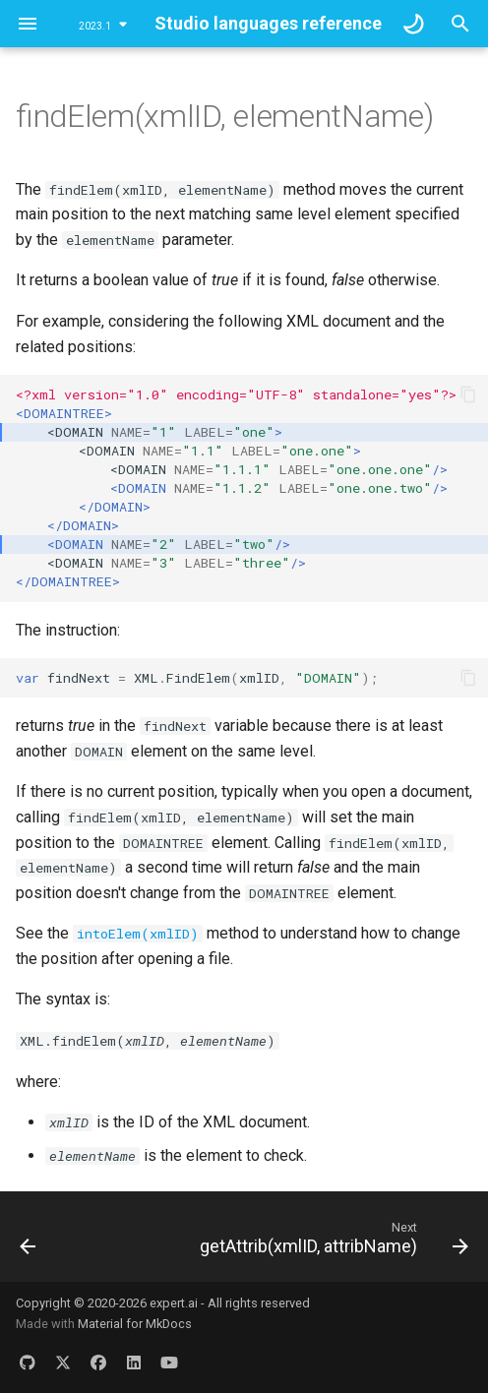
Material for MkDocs (135, 1323)
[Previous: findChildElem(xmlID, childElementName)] (28, 1242)
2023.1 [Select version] (95, 26)
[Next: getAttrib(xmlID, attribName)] (331, 1242)
